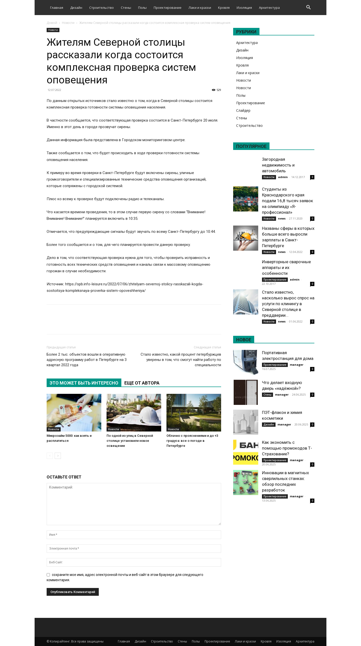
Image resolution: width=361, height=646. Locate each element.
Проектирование (168, 7)
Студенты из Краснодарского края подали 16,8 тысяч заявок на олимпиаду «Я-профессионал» (287, 201)
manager (296, 364)
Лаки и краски (200, 7)
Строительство (101, 7)
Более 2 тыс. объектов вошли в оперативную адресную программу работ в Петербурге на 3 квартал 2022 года (87, 359)
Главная (56, 7)
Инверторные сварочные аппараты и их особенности (286, 267)
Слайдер (243, 110)
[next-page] (58, 456)
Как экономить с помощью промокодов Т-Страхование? (287, 448)
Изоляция (244, 7)
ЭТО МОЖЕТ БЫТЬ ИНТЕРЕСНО (84, 383)
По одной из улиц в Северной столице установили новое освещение (130, 441)
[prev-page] (50, 456)
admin (283, 177)
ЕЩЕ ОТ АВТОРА (141, 383)
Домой (52, 23)
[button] (308, 8)
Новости (68, 23)
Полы (142, 7)
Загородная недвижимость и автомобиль (278, 165)
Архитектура (269, 7)
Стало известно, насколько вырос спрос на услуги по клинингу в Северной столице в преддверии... (288, 304)
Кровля (224, 7)
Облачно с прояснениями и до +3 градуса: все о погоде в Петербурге (192, 441)
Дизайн (76, 7)
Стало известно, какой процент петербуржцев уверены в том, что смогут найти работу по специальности (181, 359)
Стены (126, 7)
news (282, 218)
